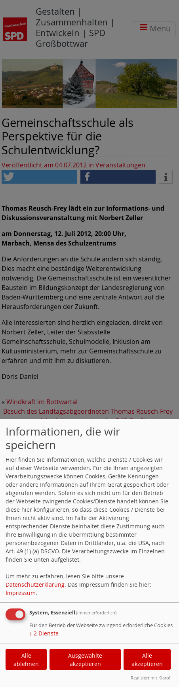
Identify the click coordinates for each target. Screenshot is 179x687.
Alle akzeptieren (147, 660)
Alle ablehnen (26, 660)
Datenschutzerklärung (35, 584)
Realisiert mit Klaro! (150, 678)
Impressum (21, 593)
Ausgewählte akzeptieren (85, 660)
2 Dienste (44, 633)
